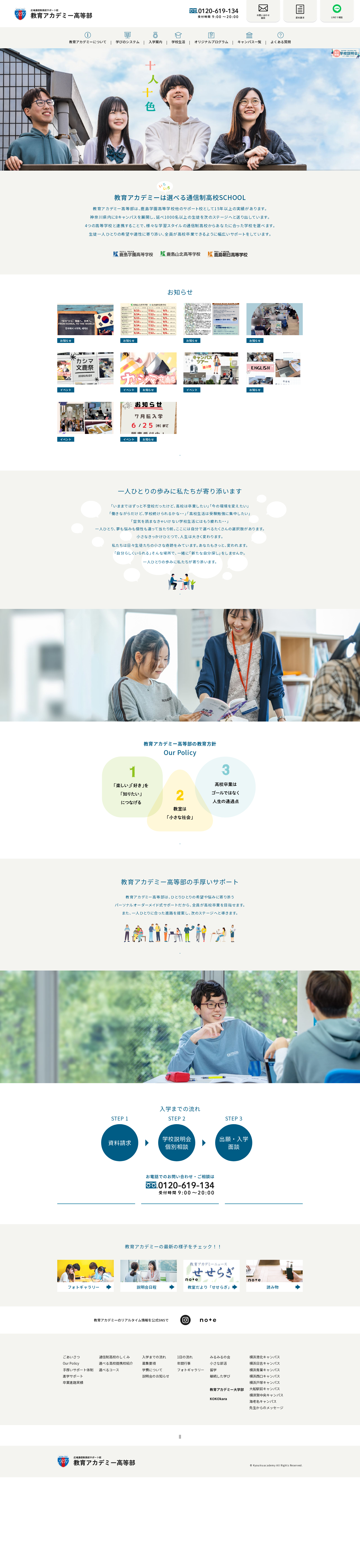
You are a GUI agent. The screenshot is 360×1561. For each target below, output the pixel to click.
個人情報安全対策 (157, 1520)
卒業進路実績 (73, 1466)
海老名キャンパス (280, 1485)
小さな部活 (235, 1447)
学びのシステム (127, 38)
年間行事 (201, 1447)
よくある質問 (280, 38)
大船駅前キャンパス (281, 1472)
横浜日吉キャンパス (281, 1447)
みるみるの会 (237, 1440)
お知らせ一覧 (122, 1476)
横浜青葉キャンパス (281, 1453)
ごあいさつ (71, 1440)
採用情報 (187, 1520)
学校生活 (178, 38)
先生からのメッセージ (283, 1491)
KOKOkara (235, 1482)
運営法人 (210, 1520)
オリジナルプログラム (211, 38)
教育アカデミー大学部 (244, 1473)
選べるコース (126, 1453)
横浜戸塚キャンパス (281, 1466)
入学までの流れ (171, 1440)
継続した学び (237, 1459)
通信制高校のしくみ (131, 1440)
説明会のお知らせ (172, 1459)
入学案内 (155, 38)
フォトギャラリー (207, 1453)
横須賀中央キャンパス (283, 1478)
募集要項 (166, 1447)
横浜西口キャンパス (281, 1459)
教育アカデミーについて (87, 38)
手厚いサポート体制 (78, 1453)
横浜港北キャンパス (281, 1440)
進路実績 (180, 1018)
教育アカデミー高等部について (86, 1433)
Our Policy (180, 899)
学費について (169, 1453)
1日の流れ (202, 1440)
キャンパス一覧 (249, 38)
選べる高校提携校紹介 (133, 1447)
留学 (230, 1453)
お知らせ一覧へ (180, 492)
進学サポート (73, 1459)
